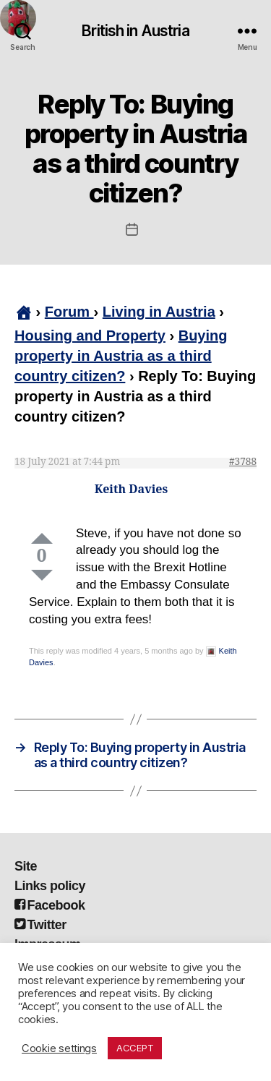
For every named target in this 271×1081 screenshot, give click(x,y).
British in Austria (135, 30)
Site (25, 866)
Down (42, 575)
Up (42, 538)
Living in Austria (159, 312)
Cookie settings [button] (59, 1048)
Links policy (49, 886)
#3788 (243, 462)
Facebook (49, 905)
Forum (69, 312)
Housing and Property (89, 335)
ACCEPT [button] (134, 1048)
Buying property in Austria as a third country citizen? (120, 356)
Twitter (40, 925)
